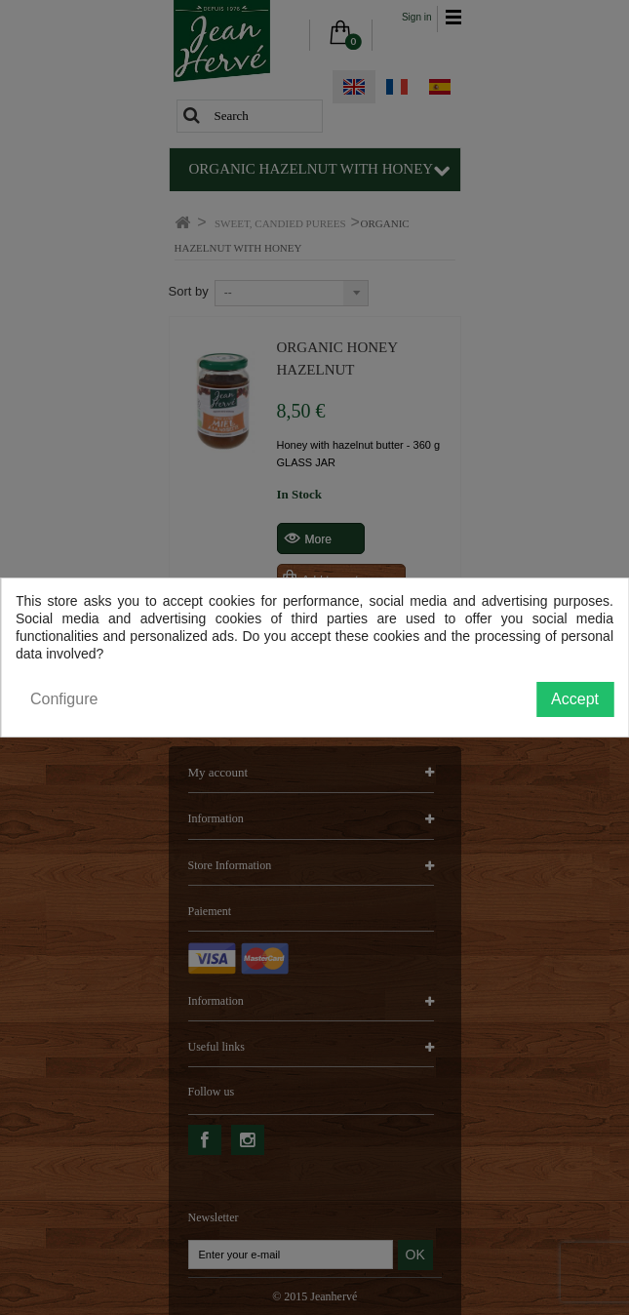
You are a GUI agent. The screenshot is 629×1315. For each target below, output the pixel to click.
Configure (64, 699)
